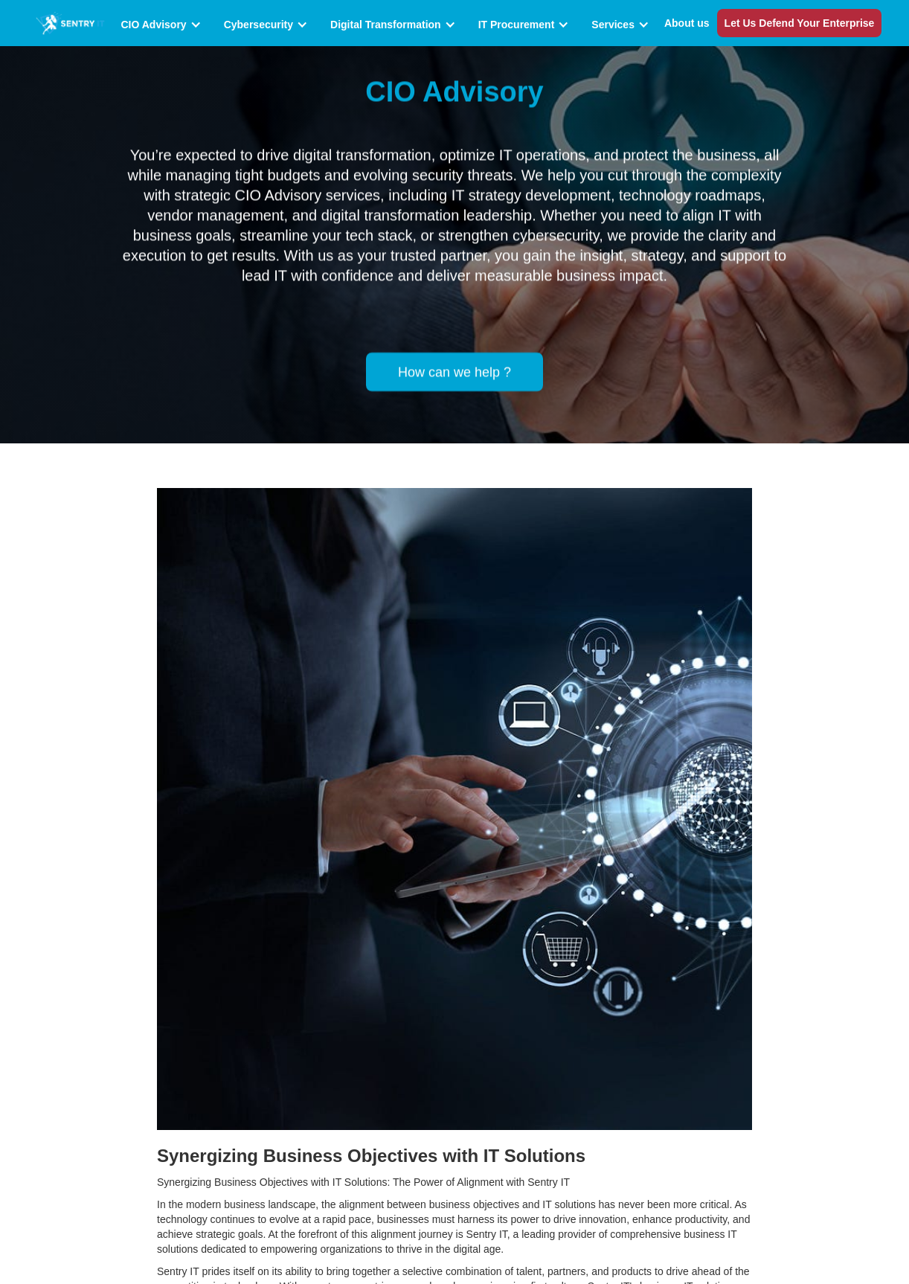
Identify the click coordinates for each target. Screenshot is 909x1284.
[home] (71, 22)
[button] (164, 24)
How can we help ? (454, 371)
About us (687, 23)
